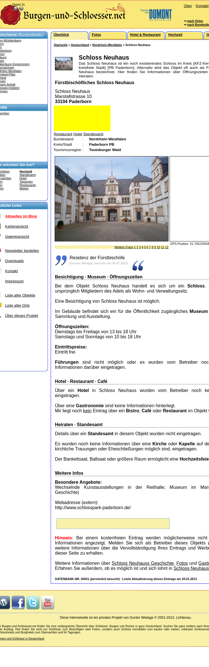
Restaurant (63, 134)
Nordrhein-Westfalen (107, 45)
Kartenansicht (16, 226)
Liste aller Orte (17, 305)
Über (188, 6)
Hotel (23, 178)
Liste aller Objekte (20, 295)
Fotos (182, 563)
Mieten (24, 188)
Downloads (14, 261)
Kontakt (202, 6)
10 (158, 247)
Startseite (61, 45)
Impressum (14, 281)
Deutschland (80, 45)
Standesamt (28, 174)
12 (167, 247)
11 (162, 247)
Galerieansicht (17, 236)
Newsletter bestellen (22, 251)
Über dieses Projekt (21, 315)
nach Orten (195, 21)
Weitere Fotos (123, 247)
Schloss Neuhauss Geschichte (143, 563)
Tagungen (26, 181)
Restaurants (28, 185)
